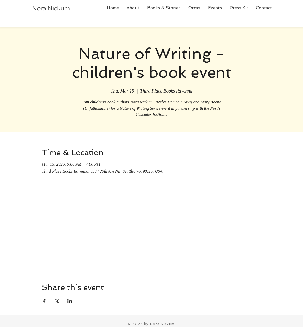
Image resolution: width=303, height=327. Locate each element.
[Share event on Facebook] (44, 301)
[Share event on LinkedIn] (69, 301)
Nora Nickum (51, 8)
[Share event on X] (57, 301)
